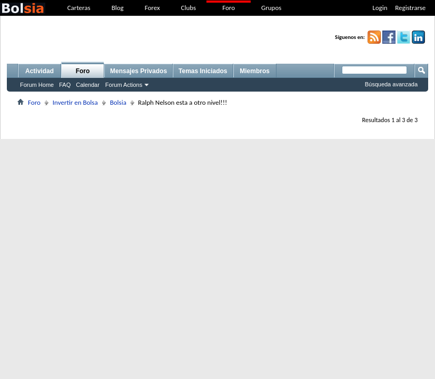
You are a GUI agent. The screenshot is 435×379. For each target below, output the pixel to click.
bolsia (22, 8)
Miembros (255, 71)
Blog (118, 8)
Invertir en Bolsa (75, 102)
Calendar (88, 85)
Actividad (39, 71)
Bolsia (118, 102)
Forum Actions (123, 85)
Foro (228, 8)
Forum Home (37, 85)
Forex (152, 8)
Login (380, 8)
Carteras (79, 8)
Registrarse (410, 8)
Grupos (271, 8)
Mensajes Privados (138, 71)
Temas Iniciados (203, 71)
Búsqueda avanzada (391, 84)
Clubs (188, 8)
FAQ (65, 85)
